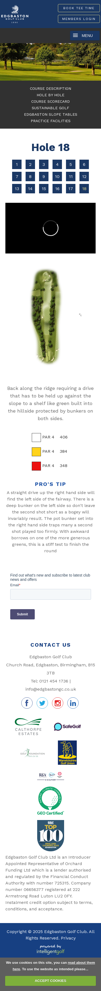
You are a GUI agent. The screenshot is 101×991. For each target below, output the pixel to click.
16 (57, 188)
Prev (6, 63)
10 (57, 176)
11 (71, 176)
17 (70, 188)
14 (30, 188)
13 (17, 188)
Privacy (68, 938)
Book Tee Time (79, 8)
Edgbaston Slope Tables (50, 114)
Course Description (50, 88)
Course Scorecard (50, 101)
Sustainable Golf (50, 108)
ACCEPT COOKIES (50, 981)
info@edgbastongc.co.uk (50, 689)
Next (95, 63)
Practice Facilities (51, 121)
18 (84, 188)
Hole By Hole (50, 95)
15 (44, 188)
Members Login (79, 19)
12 (84, 176)
